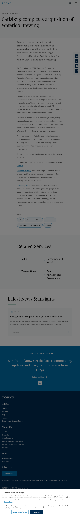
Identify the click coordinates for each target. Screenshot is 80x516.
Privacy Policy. (8, 502)
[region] (40, 502)
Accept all (37, 512)
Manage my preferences (20, 512)
